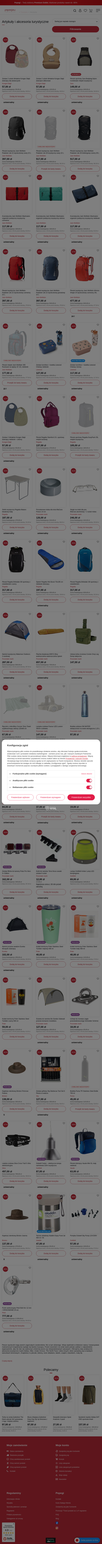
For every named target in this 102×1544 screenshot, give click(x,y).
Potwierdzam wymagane (50, 797)
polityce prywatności (79, 756)
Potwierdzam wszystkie (81, 797)
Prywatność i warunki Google (77, 759)
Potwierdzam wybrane (20, 797)
